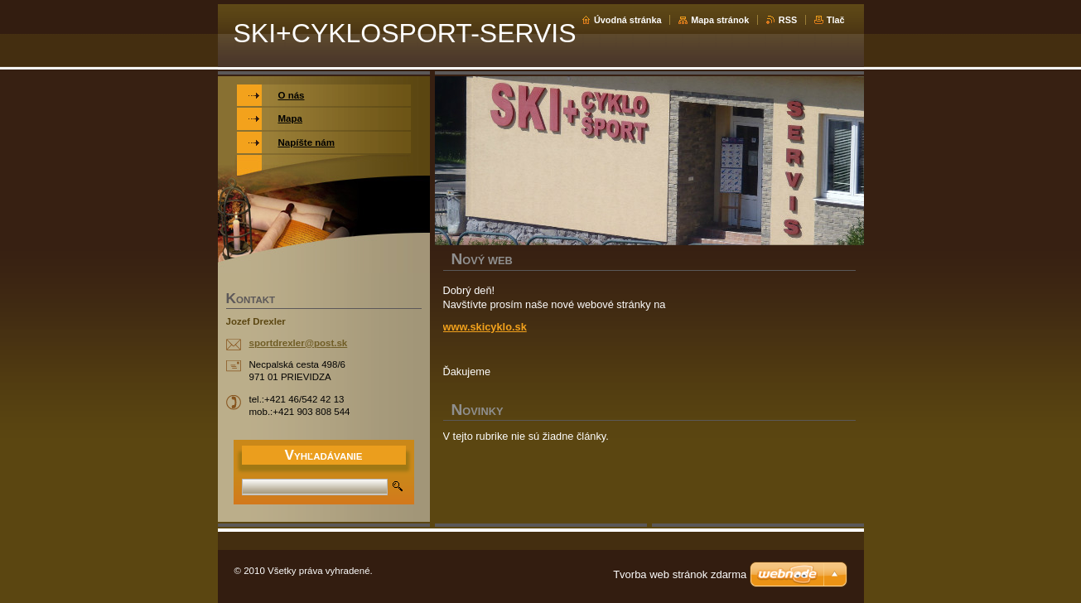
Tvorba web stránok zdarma (679, 574)
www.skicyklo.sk (485, 327)
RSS (788, 20)
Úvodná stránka (628, 20)
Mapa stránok (720, 20)
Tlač (836, 20)
